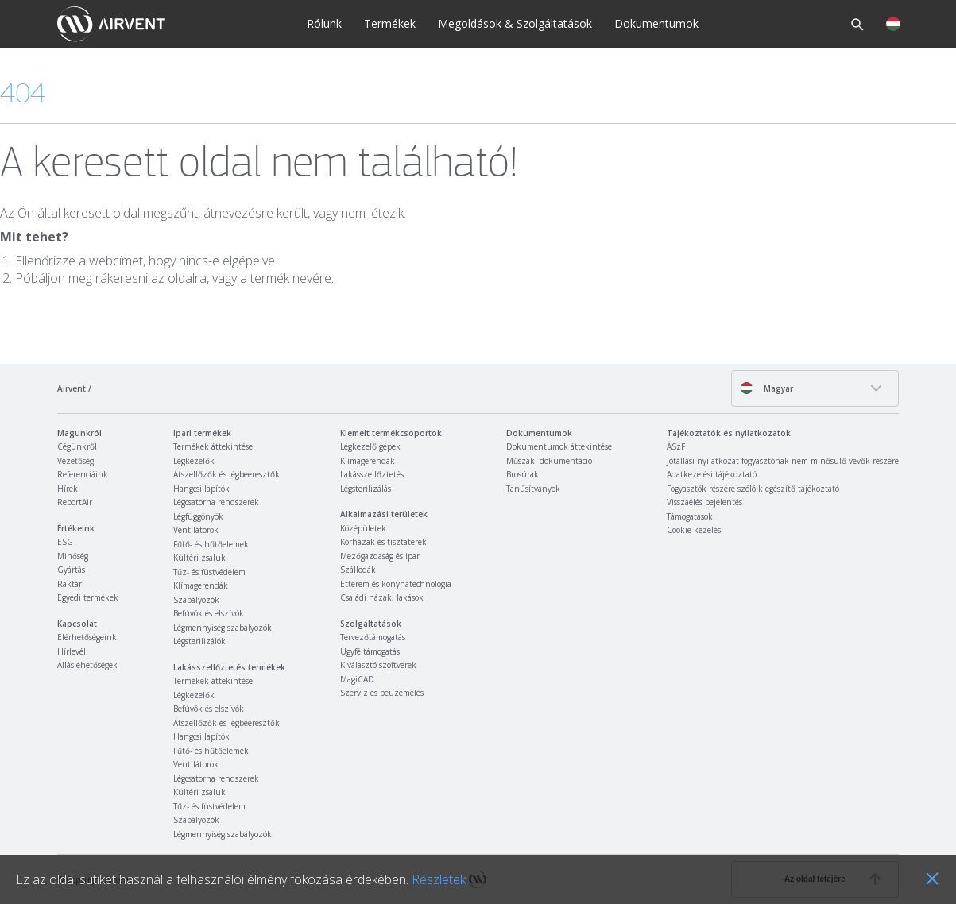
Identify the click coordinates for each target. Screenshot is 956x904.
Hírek (67, 488)
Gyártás (71, 569)
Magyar (766, 388)
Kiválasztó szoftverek (378, 664)
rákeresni (121, 278)
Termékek (390, 23)
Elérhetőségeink (87, 637)
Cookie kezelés (694, 529)
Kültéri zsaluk (199, 557)
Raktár (69, 583)
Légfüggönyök (198, 516)
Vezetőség (75, 460)
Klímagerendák (200, 585)
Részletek (439, 879)
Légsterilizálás (365, 488)
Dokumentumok (656, 23)
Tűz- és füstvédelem (209, 572)
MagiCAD (357, 679)
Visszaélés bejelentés (704, 502)
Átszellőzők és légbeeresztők (226, 474)
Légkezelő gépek (370, 446)
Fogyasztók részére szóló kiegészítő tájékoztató (753, 488)
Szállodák (358, 569)
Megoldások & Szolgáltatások (515, 23)
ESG (65, 541)
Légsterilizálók (199, 641)
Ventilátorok (196, 529)
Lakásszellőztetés (372, 474)
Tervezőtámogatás (372, 637)
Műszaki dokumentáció (549, 460)
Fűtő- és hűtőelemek (211, 544)
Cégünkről (77, 446)
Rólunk (324, 23)
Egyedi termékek (87, 597)
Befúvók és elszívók (208, 613)
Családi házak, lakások (382, 597)
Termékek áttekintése (213, 446)
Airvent (71, 388)
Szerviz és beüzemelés (382, 692)
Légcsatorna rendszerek (216, 502)
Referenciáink (82, 474)
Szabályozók (196, 599)
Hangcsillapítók (201, 488)
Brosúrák (522, 474)
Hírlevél (71, 651)
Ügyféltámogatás (370, 651)
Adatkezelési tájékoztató (712, 474)
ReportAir (74, 502)
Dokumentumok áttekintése (559, 446)
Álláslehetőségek (87, 664)
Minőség (72, 556)
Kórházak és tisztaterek (383, 541)
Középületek (363, 528)
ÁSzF (676, 446)
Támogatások (690, 516)
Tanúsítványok (533, 488)
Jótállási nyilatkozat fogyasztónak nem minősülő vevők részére (783, 460)
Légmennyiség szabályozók (222, 627)
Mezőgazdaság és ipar (380, 556)
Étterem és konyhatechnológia (395, 583)
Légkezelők (194, 460)
